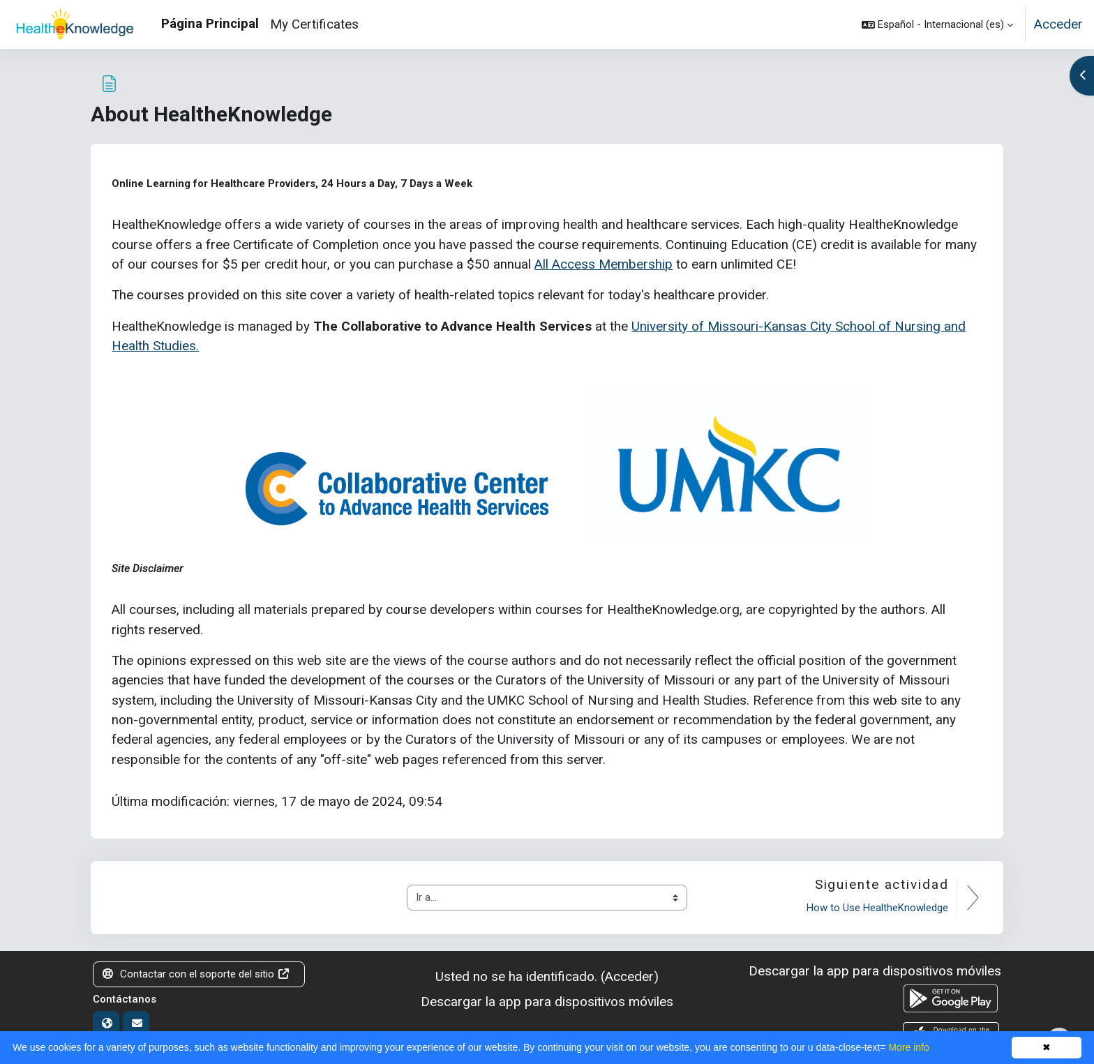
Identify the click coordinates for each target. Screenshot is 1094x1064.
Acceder (1058, 24)
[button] (937, 24)
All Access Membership (603, 264)
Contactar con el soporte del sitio (196, 974)
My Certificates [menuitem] (314, 24)
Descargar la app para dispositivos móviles (547, 1002)
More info (908, 1047)
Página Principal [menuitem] (210, 23)
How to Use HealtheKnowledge (877, 907)
